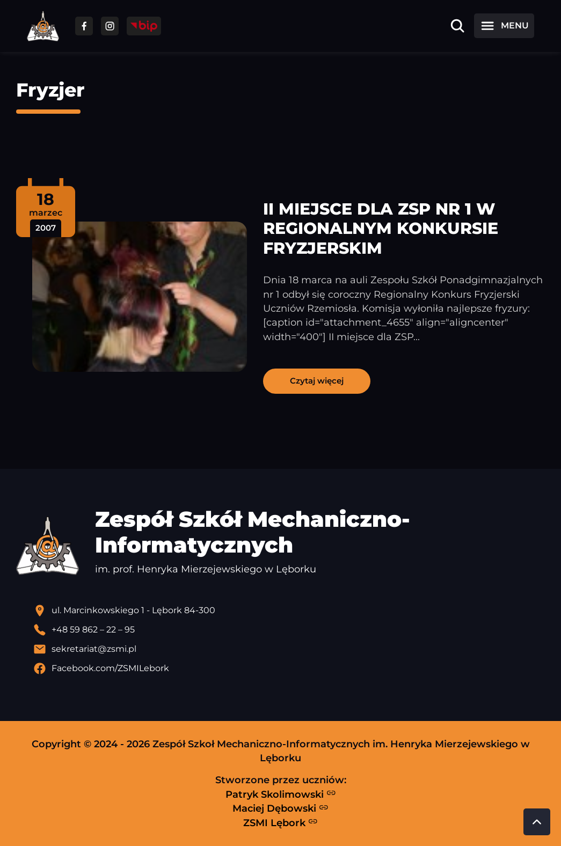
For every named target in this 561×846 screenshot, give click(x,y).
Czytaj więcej (317, 381)
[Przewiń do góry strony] (536, 821)
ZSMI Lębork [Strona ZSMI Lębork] (280, 822)
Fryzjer (50, 89)
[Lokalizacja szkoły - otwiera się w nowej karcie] (289, 610)
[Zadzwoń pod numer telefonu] (289, 629)
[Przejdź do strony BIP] (144, 26)
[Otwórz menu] (504, 25)
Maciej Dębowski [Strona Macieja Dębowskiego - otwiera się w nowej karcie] (280, 808)
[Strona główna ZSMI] (43, 26)
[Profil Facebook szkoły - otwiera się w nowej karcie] (289, 668)
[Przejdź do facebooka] (84, 26)
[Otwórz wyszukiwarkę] (457, 26)
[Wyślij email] (289, 649)
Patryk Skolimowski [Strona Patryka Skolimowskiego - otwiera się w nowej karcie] (280, 794)
